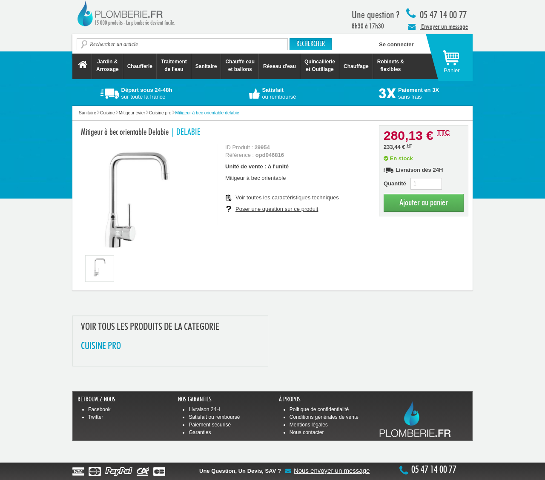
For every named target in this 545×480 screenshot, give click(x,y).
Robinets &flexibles (390, 65)
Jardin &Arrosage (107, 65)
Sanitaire (206, 66)
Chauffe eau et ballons (240, 65)
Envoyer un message (438, 26)
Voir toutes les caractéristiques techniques (287, 197)
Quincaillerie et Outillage (319, 65)
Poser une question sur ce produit (276, 209)
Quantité (395, 183)
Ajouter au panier (423, 202)
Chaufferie (139, 66)
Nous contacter (307, 432)
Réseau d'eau (279, 66)
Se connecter (396, 44)
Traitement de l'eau (174, 65)
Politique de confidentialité (319, 409)
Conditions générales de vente (324, 417)
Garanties (200, 432)
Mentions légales (309, 425)
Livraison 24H (204, 409)
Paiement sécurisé (210, 425)
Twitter (95, 417)
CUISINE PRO (101, 346)
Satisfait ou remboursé (214, 417)
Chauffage (356, 66)
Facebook (99, 409)
